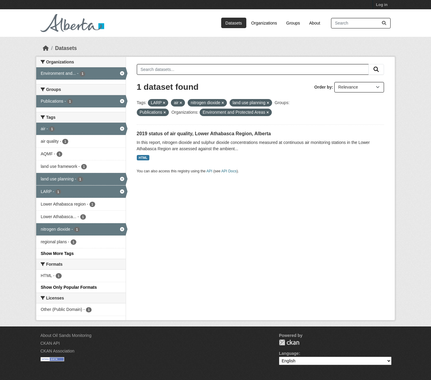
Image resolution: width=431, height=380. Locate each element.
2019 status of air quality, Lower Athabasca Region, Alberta (204, 133)
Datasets (233, 23)
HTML (143, 157)
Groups (293, 23)
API (210, 171)
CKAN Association (57, 351)
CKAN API (50, 343)
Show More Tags (57, 253)
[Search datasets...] (361, 23)
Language (289, 353)
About (314, 23)
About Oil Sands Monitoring (65, 335)
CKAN (289, 342)
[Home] (46, 48)
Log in (382, 4)
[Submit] (384, 23)
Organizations (264, 23)
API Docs (228, 171)
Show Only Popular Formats (69, 287)
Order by (323, 87)
